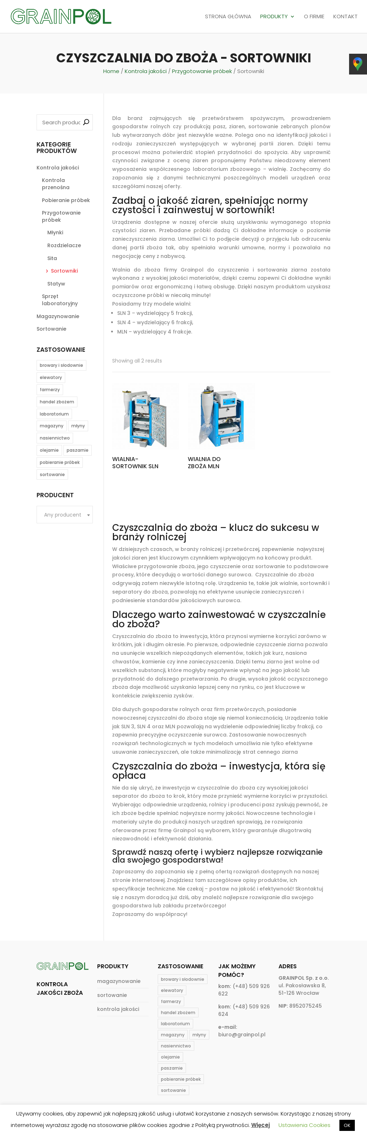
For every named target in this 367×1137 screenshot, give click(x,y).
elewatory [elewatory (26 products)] (51, 377)
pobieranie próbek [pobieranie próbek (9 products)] (60, 462)
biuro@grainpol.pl (242, 1034)
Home (111, 71)
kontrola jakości (118, 1009)
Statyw (56, 283)
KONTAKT (345, 17)
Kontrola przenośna (56, 184)
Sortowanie (51, 328)
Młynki (55, 232)
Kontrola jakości (146, 71)
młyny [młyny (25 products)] (78, 426)
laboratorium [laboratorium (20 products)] (54, 414)
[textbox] (64, 515)
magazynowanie (118, 981)
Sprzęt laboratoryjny (60, 300)
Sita (52, 258)
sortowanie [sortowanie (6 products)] (52, 474)
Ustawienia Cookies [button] (304, 1125)
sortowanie (112, 995)
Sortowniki (64, 270)
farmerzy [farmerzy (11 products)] (50, 390)
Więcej (260, 1125)
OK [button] (347, 1125)
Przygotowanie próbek (202, 71)
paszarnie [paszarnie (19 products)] (78, 450)
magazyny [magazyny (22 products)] (51, 426)
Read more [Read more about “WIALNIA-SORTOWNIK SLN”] (136, 486)
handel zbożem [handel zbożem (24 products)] (57, 402)
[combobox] (64, 514)
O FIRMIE (314, 17)
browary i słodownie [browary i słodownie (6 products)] (61, 365)
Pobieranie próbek (66, 200)
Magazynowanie (58, 316)
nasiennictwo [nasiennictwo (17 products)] (55, 438)
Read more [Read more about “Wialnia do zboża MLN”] (211, 486)
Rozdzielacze (64, 245)
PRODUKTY (274, 17)
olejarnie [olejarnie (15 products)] (49, 450)
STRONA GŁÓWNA (228, 17)
